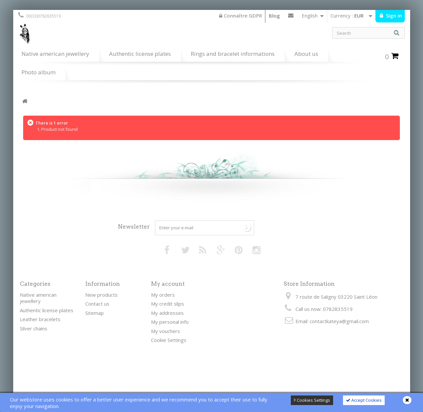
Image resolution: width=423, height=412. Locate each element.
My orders (163, 294)
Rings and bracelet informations (233, 53)
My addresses (167, 313)
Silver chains (33, 328)
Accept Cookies (364, 400)
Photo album (38, 72)
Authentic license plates (140, 53)
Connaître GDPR (240, 15)
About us (306, 53)
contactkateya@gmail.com (339, 321)
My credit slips (167, 303)
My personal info (170, 321)
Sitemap (94, 313)
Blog (274, 15)
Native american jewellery (55, 53)
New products (101, 294)
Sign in (393, 15)
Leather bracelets (40, 319)
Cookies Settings (312, 400)
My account (168, 284)
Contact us (290, 17)
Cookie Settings (168, 340)
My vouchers (165, 331)
